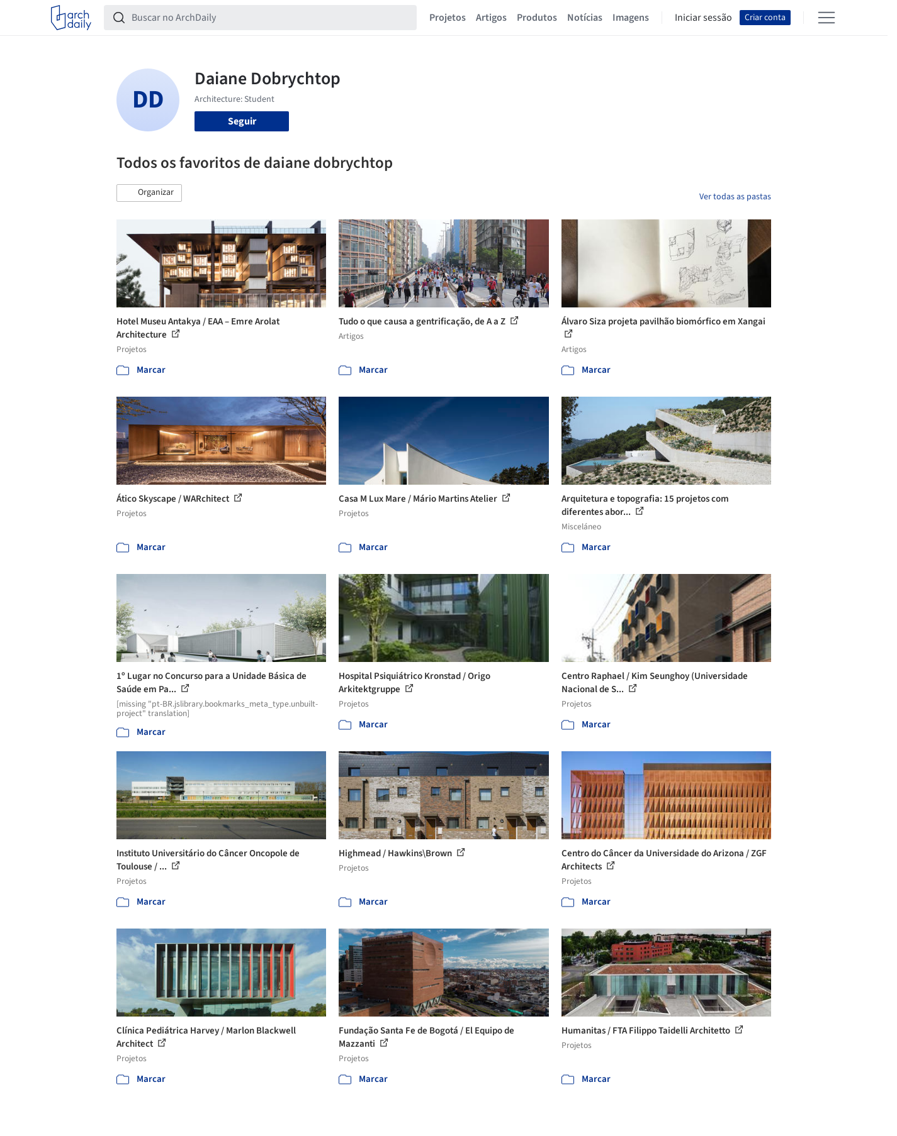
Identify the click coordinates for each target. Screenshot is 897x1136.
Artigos (491, 18)
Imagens (630, 18)
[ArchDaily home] (71, 17)
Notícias (584, 18)
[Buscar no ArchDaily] (270, 17)
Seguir (242, 121)
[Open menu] (826, 18)
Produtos (537, 18)
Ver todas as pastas (735, 196)
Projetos (447, 18)
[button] (149, 193)
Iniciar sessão (703, 18)
